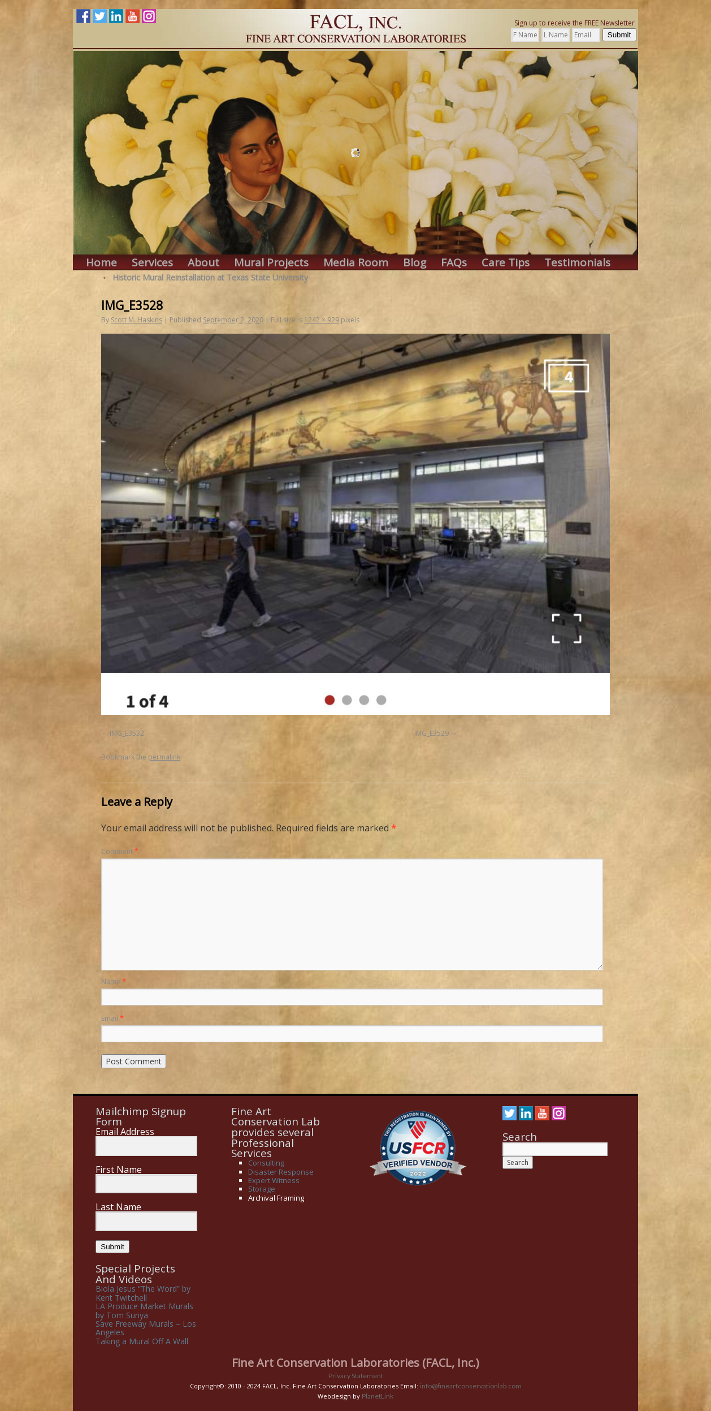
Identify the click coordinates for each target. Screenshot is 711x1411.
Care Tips (506, 262)
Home (101, 262)
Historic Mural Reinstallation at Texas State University (204, 277)
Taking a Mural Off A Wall (142, 1341)
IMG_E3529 (431, 733)
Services (152, 262)
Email (112, 1018)
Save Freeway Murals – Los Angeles (146, 1327)
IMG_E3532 (127, 733)
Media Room (355, 262)
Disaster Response (281, 1172)
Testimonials (577, 262)
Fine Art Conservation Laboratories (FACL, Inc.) (355, 1362)
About (203, 262)
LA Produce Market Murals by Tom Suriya (144, 1310)
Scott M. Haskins (136, 320)
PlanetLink (377, 1396)
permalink (164, 757)
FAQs (454, 262)
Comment (119, 851)
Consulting (266, 1163)
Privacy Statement (355, 1375)
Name (113, 981)
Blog (414, 262)
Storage (261, 1189)
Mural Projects (271, 262)
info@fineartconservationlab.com (471, 1386)
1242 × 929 (321, 320)
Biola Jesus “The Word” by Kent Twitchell (143, 1292)
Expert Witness (274, 1180)
